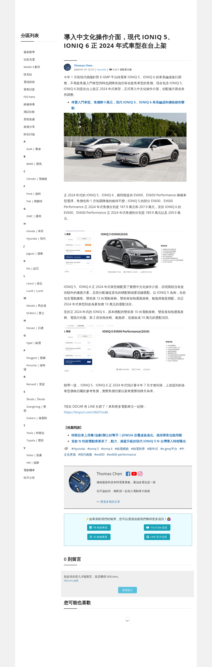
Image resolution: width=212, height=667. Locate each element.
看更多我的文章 (110, 501)
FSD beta (29, 97)
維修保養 (29, 104)
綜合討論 (29, 134)
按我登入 (127, 590)
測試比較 (29, 112)
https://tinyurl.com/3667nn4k (86, 412)
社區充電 (29, 59)
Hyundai (101, 69)
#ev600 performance (121, 454)
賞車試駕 (29, 89)
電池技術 (29, 82)
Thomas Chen (83, 65)
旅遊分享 (29, 126)
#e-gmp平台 (169, 449)
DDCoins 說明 (71, 580)
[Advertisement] (106, 20)
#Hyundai (79, 449)
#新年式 (153, 449)
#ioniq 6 (107, 449)
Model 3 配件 (32, 67)
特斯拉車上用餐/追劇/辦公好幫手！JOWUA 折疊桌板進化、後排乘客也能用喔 (126, 435)
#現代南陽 (85, 454)
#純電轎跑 (122, 449)
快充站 (28, 74)
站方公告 (29, 477)
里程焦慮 (29, 119)
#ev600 (99, 454)
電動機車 (29, 470)
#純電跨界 (138, 449)
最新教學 (29, 52)
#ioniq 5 (93, 449)
